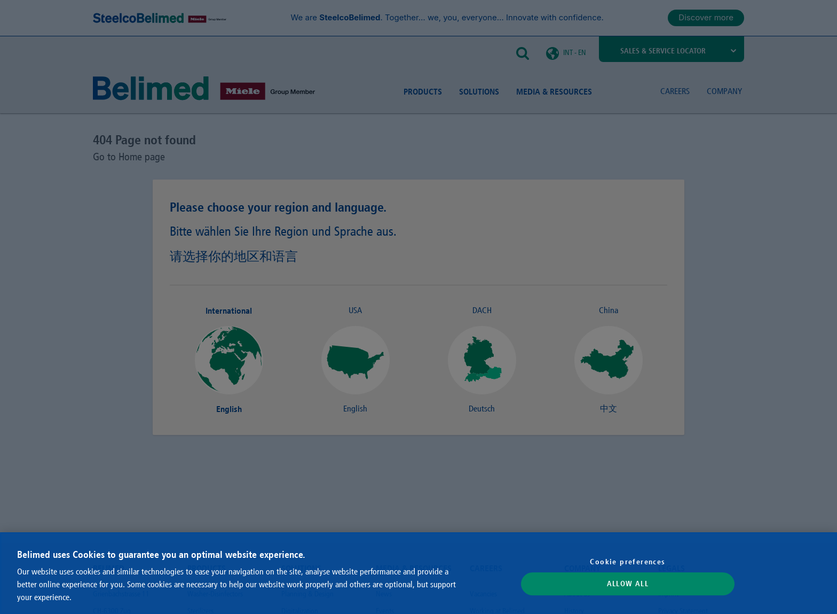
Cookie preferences (627, 561)
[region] (418, 573)
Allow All (628, 584)
